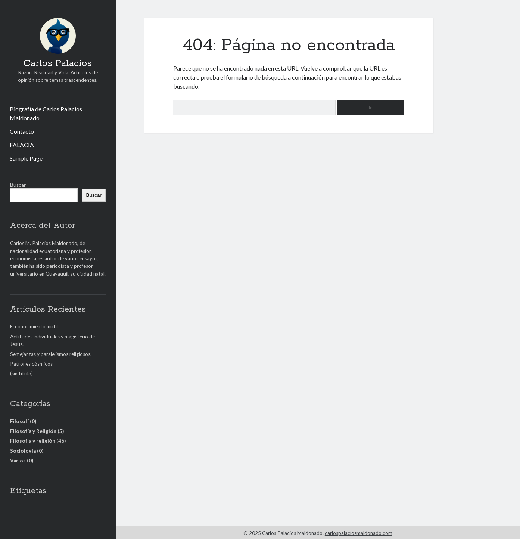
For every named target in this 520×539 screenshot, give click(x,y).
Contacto (22, 131)
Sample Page (26, 158)
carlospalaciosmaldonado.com (358, 533)
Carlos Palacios (58, 63)
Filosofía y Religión (33, 431)
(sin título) (21, 374)
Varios (18, 461)
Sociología (23, 451)
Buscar (18, 185)
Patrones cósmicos (31, 364)
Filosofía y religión (32, 441)
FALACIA (22, 144)
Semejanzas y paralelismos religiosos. (50, 354)
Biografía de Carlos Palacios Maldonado (46, 113)
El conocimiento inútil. (34, 326)
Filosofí (19, 421)
